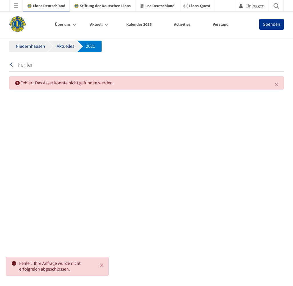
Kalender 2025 (139, 24)
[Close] (101, 265)
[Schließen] (276, 84)
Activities (182, 24)
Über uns (63, 24)
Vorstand (221, 24)
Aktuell (96, 24)
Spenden (271, 24)
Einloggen (252, 6)
